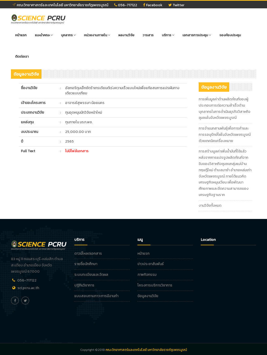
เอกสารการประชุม (197, 35)
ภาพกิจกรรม (146, 274)
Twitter (176, 5)
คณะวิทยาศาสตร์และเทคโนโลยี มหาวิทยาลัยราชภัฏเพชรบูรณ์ (60, 5)
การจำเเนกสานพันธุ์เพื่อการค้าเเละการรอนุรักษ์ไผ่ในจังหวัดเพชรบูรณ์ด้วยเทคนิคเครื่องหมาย (225, 135)
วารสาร (148, 35)
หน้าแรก (21, 35)
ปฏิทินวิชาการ (84, 285)
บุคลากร (68, 35)
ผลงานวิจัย (126, 35)
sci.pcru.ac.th (28, 288)
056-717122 (125, 5)
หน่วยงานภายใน (97, 35)
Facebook (152, 5)
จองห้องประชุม (230, 35)
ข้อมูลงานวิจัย (147, 296)
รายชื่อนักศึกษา (85, 264)
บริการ (168, 35)
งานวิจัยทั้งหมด (210, 205)
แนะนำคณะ (44, 35)
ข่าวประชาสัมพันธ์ (150, 264)
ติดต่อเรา (22, 56)
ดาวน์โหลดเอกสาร (88, 253)
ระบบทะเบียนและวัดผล (91, 274)
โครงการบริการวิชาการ (154, 285)
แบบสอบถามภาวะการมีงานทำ (96, 296)
